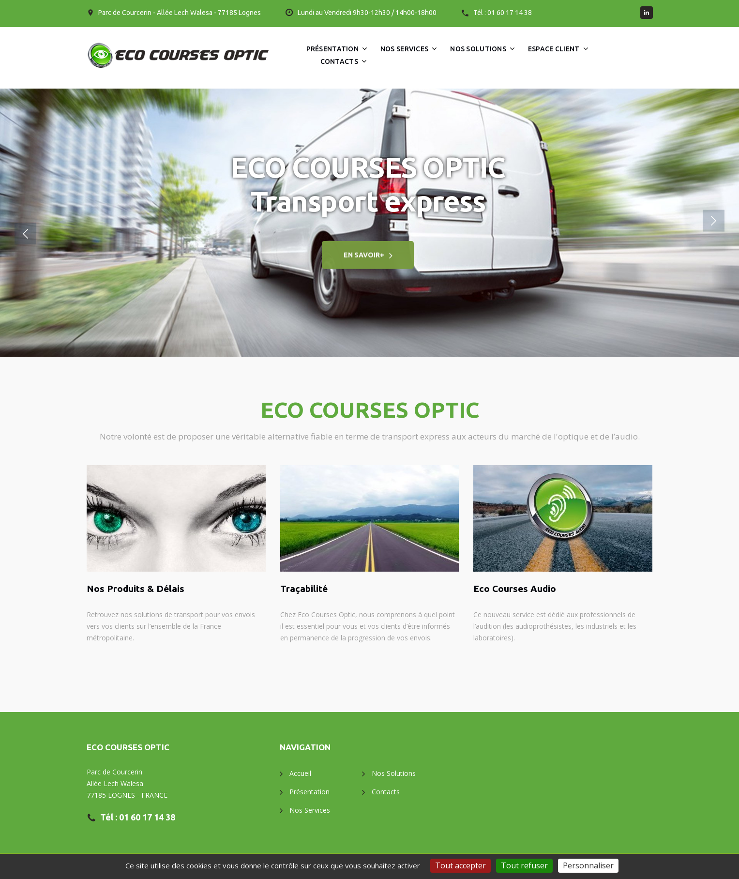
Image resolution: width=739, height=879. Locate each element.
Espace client (554, 49)
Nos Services (404, 49)
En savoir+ (364, 259)
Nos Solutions (478, 49)
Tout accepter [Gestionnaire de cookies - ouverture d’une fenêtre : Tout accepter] (460, 865)
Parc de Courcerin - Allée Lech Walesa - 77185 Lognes (179, 12)
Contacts (339, 61)
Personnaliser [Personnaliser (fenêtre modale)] (588, 865)
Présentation (332, 49)
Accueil (300, 773)
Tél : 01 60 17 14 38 (502, 12)
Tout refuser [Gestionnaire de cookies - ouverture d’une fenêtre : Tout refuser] (524, 865)
